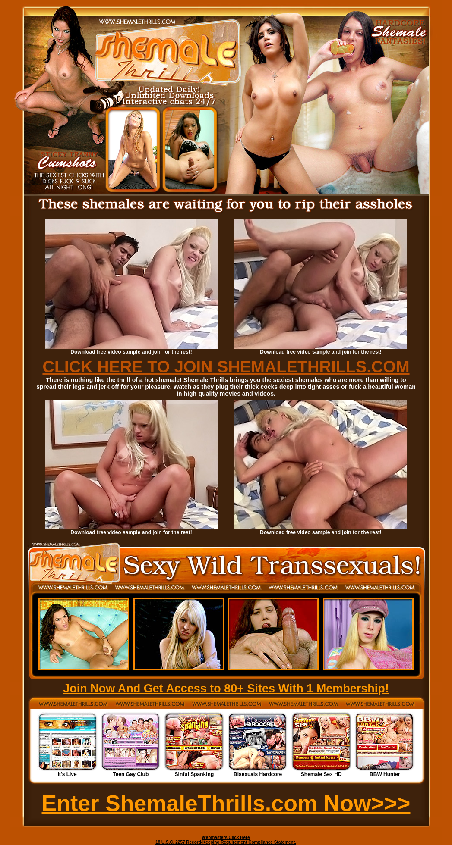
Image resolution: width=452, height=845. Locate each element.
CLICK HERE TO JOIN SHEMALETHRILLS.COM (225, 367)
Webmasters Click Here (226, 837)
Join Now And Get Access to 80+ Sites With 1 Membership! (226, 688)
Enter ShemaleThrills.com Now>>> (226, 803)
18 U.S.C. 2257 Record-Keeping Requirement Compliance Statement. (225, 842)
